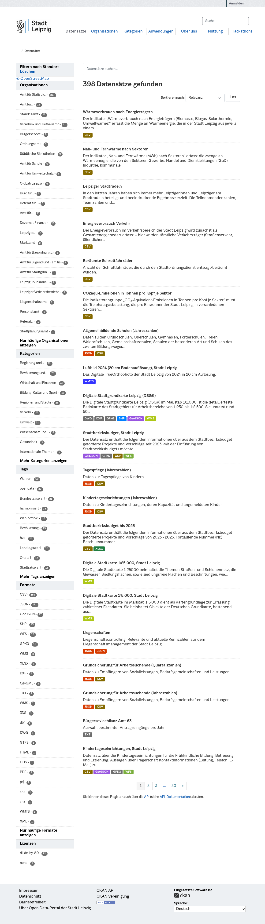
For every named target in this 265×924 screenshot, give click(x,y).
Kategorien (133, 31)
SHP (122, 418)
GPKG (110, 418)
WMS (150, 418)
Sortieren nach (172, 97)
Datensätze (76, 31)
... (164, 786)
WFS (128, 456)
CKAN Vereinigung (113, 897)
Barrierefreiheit (32, 902)
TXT (87, 734)
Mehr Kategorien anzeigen (43, 461)
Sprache (180, 903)
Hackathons (241, 31)
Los (233, 97)
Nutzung (215, 31)
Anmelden (236, 3)
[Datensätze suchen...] (225, 21)
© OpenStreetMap (32, 79)
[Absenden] (243, 21)
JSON (88, 353)
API (146, 797)
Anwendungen (161, 31)
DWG (88, 418)
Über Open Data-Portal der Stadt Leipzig (55, 908)
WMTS (89, 381)
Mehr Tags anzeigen (38, 577)
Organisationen (104, 31)
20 (174, 786)
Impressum (28, 891)
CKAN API (105, 891)
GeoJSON (135, 418)
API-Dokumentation (175, 797)
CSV (88, 135)
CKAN (182, 895)
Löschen (27, 72)
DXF (99, 418)
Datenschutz (30, 897)
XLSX (99, 549)
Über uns (189, 31)
